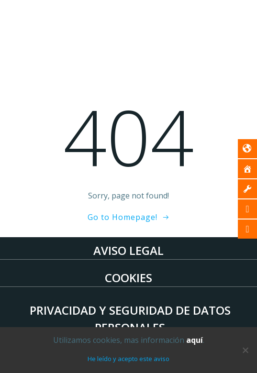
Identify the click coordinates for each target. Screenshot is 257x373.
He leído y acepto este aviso (128, 358)
